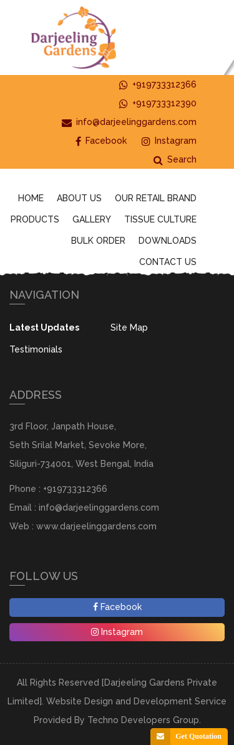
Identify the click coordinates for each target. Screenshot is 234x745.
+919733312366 (158, 84)
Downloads (168, 241)
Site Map (129, 327)
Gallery (91, 219)
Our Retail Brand (156, 198)
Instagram (169, 141)
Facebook (101, 141)
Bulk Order (98, 241)
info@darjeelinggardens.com (129, 122)
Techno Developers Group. (144, 720)
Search (175, 159)
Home (31, 198)
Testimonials (35, 349)
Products (35, 219)
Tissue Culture (160, 219)
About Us (79, 198)
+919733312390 (158, 103)
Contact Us (168, 262)
